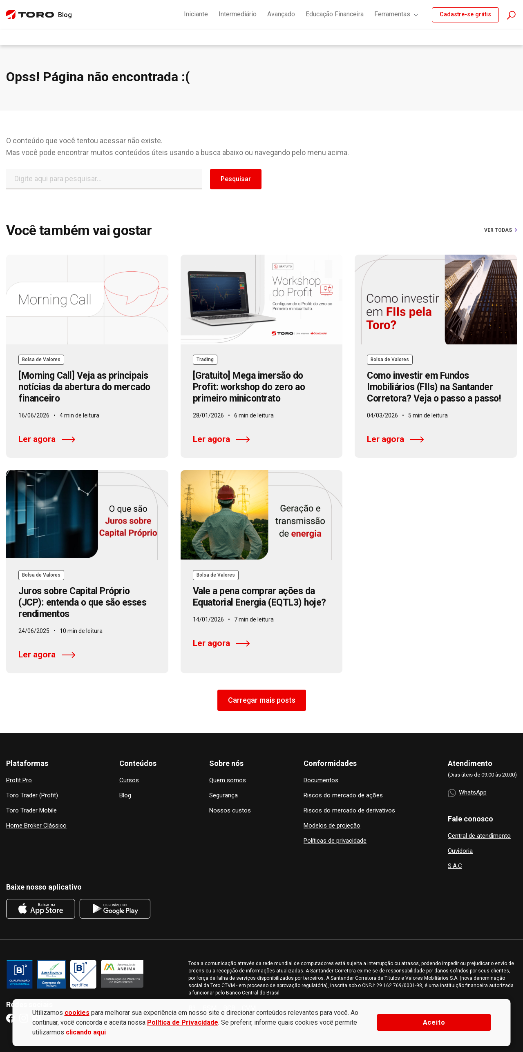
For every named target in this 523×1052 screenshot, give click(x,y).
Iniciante (196, 14)
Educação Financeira (335, 14)
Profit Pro (19, 780)
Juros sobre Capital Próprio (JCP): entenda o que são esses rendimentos (82, 602)
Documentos (321, 780)
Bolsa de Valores (41, 359)
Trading (205, 359)
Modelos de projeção (332, 826)
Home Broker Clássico (36, 826)
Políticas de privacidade (335, 841)
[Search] (104, 179)
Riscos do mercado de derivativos (349, 811)
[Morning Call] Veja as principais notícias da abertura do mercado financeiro (84, 387)
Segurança (223, 795)
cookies (77, 1012)
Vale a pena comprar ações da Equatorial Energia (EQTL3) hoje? (259, 597)
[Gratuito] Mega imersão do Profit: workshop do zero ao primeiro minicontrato (249, 387)
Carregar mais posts (261, 700)
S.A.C (455, 866)
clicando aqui (86, 1032)
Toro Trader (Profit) (32, 795)
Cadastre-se (465, 14)
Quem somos (227, 780)
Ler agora (46, 439)
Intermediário (238, 14)
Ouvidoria (460, 851)
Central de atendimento (479, 836)
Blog (125, 795)
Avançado (281, 14)
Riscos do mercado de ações (343, 795)
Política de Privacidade (182, 1022)
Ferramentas (396, 14)
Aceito (434, 1022)
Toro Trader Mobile (31, 811)
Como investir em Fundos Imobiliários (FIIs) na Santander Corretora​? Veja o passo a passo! (434, 387)
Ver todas (500, 230)
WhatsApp (467, 793)
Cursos (129, 780)
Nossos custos (230, 811)
